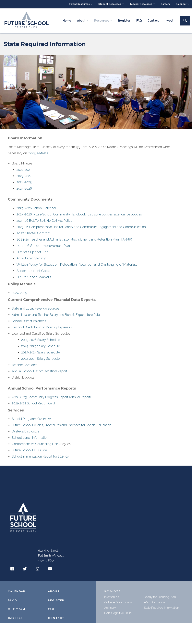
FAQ (51, 611)
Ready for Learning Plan (160, 599)
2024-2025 (24, 182)
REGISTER (56, 602)
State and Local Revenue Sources (35, 310)
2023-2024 (24, 176)
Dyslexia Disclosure (25, 433)
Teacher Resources (141, 4)
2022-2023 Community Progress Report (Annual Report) (51, 399)
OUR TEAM (16, 611)
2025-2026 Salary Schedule (40, 342)
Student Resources (109, 4)
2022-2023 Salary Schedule (40, 360)
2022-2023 (24, 170)
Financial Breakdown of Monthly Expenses (42, 329)
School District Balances (29, 323)
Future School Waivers (34, 279)
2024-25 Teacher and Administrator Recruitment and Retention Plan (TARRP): (75, 240)
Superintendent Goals (33, 272)
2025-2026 (24, 189)
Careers (165, 4)
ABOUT (54, 593)
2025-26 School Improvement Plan (43, 247)
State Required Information (161, 609)
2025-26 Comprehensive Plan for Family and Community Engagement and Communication (81, 227)
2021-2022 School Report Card (33, 405)
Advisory (110, 609)
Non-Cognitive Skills (117, 615)
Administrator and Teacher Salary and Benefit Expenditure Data (56, 317)
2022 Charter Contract (34, 234)
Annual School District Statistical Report (39, 373)
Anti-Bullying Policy (31, 260)
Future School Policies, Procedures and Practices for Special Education (61, 427)
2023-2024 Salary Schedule (40, 354)
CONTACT (56, 619)
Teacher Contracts (24, 367)
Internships (111, 599)
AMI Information (154, 604)
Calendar (181, 4)
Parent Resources (79, 4)
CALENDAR (16, 593)
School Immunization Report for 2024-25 (40, 458)
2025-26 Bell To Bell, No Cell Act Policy (44, 221)
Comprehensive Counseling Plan (35, 446)
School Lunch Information (30, 440)
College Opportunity (118, 604)
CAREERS (15, 619)
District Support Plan (32, 253)
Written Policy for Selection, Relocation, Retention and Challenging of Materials (77, 266)
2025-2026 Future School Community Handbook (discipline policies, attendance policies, (80, 215)
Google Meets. (38, 153)
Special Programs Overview (31, 421)
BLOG (12, 602)
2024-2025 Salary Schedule (40, 348)
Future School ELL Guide (29, 452)
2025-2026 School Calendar (36, 208)
